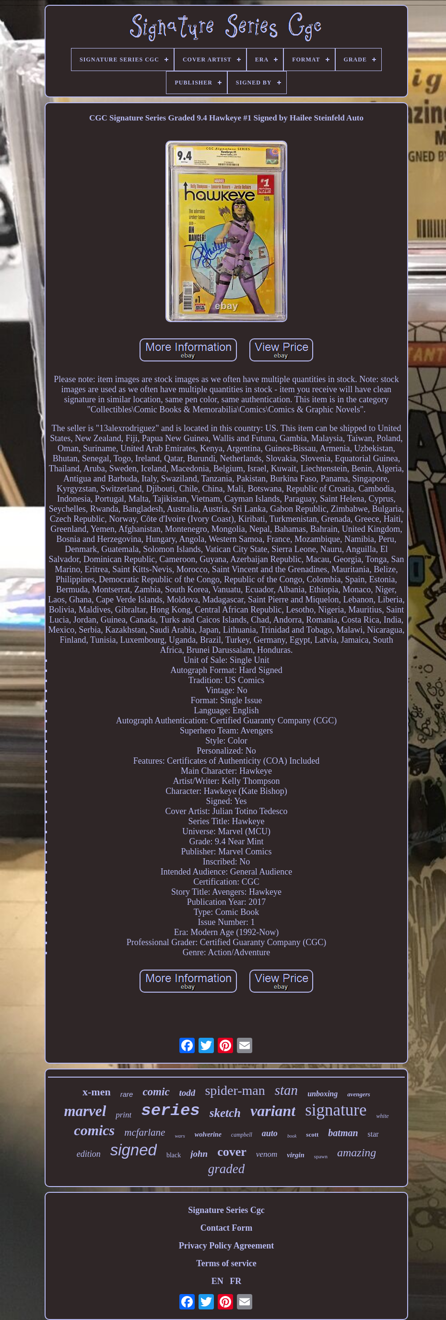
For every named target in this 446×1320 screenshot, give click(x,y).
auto (270, 1133)
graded (226, 1169)
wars (180, 1136)
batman (343, 1133)
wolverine (208, 1134)
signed (133, 1150)
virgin (296, 1155)
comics (94, 1130)
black (173, 1155)
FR (235, 1281)
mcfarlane (144, 1132)
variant (272, 1110)
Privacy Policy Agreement (226, 1245)
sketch (225, 1112)
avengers (358, 1094)
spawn (321, 1156)
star (373, 1134)
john (199, 1154)
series (170, 1111)
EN (217, 1281)
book (291, 1136)
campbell (241, 1134)
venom (266, 1154)
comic (155, 1092)
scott (312, 1134)
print (123, 1114)
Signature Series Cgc (226, 1210)
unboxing (322, 1094)
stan (286, 1090)
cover (231, 1152)
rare (126, 1094)
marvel (85, 1111)
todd (187, 1093)
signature (335, 1110)
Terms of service (226, 1263)
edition (89, 1154)
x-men (96, 1092)
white (382, 1116)
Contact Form (226, 1228)
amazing (356, 1152)
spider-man (235, 1090)
